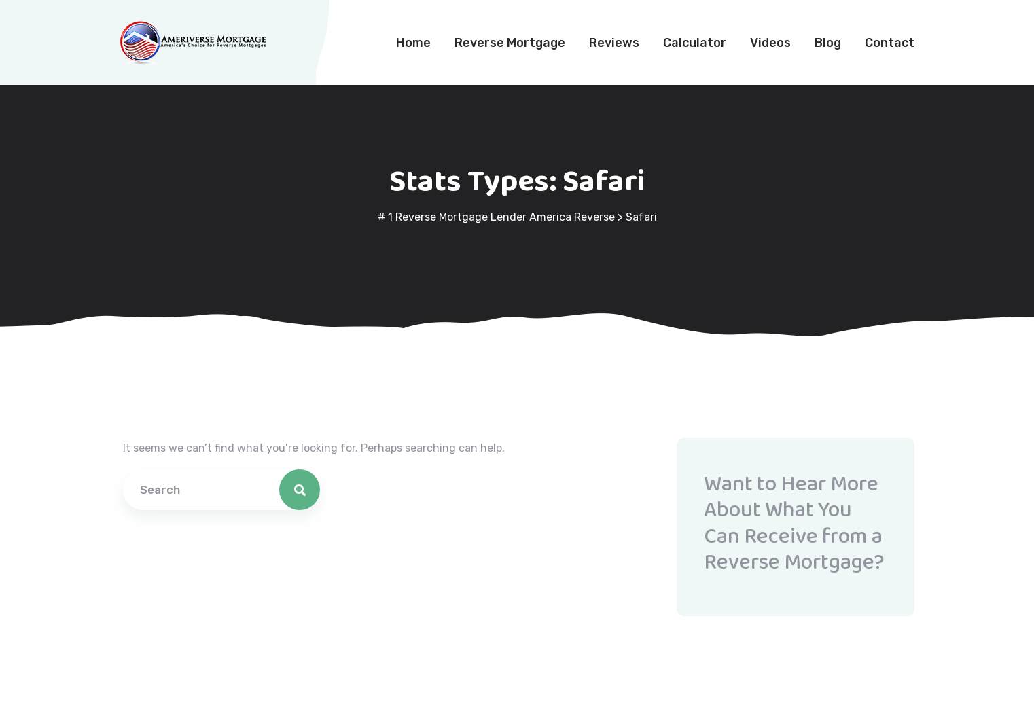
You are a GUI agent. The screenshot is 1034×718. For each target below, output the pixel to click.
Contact (889, 42)
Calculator (694, 42)
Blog (828, 42)
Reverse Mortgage (509, 42)
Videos (770, 42)
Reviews (614, 42)
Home (413, 42)
